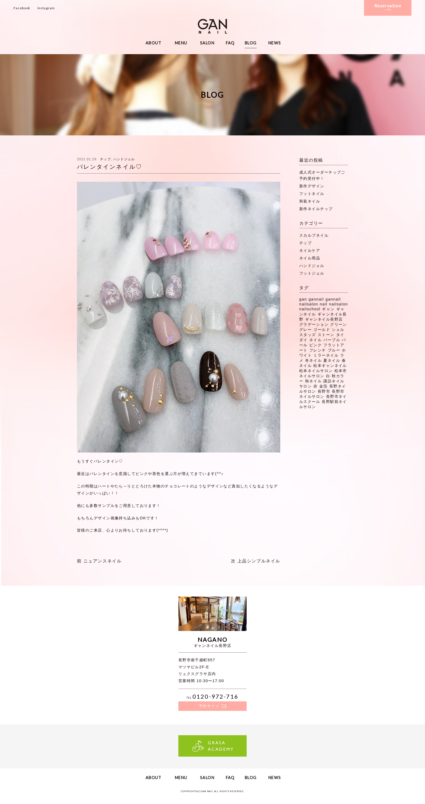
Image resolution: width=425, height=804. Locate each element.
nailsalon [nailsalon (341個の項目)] (338, 304)
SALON (207, 43)
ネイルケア (309, 250)
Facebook (22, 8)
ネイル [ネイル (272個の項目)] (315, 340)
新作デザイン (311, 186)
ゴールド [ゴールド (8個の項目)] (321, 329)
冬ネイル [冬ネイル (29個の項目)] (313, 360)
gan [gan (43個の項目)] (303, 299)
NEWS (274, 43)
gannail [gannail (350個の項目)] (316, 299)
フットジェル (311, 273)
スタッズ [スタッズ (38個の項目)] (307, 335)
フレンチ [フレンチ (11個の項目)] (317, 350)
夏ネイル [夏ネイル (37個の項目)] (331, 360)
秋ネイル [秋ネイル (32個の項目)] (313, 381)
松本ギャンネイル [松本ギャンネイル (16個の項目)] (330, 365)
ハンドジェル (124, 159)
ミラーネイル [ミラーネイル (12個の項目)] (326, 355)
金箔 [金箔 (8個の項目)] (323, 386)
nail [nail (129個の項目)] (323, 304)
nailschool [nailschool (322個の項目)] (309, 309)
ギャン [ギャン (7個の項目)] (328, 309)
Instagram (46, 8)
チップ (105, 159)
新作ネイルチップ (316, 209)
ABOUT (153, 43)
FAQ (230, 43)
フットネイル (311, 193)
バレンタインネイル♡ (109, 167)
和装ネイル (309, 201)
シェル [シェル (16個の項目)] (338, 329)
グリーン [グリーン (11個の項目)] (338, 324)
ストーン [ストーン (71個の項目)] (326, 335)
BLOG (251, 43)
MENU (181, 43)
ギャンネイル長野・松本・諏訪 (212, 26)
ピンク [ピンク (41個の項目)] (315, 345)
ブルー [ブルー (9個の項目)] (334, 350)
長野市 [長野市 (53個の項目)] (324, 391)
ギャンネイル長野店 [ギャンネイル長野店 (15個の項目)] (324, 319)
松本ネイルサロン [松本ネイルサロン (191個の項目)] (316, 371)
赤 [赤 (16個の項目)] (315, 386)
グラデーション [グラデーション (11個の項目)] (314, 324)
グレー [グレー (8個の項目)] (305, 329)
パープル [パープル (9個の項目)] (331, 340)
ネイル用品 (309, 258)
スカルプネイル (314, 235)
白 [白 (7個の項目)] (328, 376)
